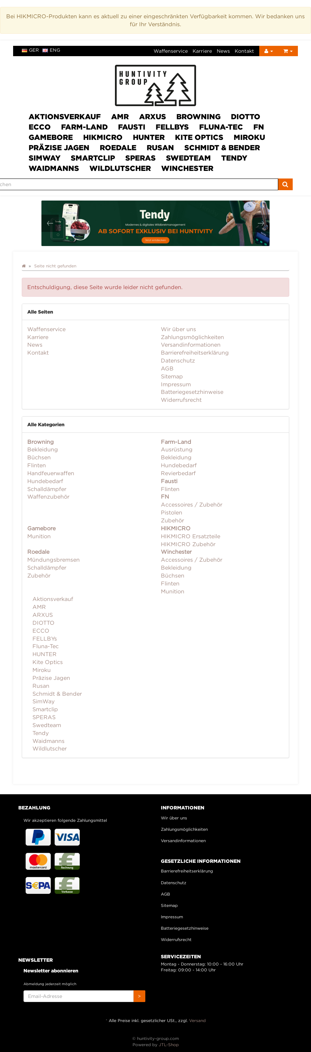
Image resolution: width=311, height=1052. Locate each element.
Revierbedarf (178, 473)
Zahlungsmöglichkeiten (192, 337)
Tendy (234, 158)
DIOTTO (245, 116)
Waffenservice (171, 50)
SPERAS (140, 158)
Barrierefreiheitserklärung (195, 352)
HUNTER (149, 137)
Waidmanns (54, 168)
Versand (197, 1020)
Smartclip (93, 158)
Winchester (187, 168)
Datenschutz (178, 360)
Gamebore (51, 137)
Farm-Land (84, 127)
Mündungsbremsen (53, 559)
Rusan (160, 147)
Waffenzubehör (48, 496)
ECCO (40, 127)
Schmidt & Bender (222, 147)
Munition (39, 536)
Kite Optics (199, 137)
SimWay (44, 158)
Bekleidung (42, 449)
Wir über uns (178, 329)
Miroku (249, 137)
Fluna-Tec (221, 127)
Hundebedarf (45, 481)
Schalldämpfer (46, 489)
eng (51, 50)
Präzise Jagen (59, 147)
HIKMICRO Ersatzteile (190, 536)
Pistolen (171, 512)
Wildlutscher (120, 168)
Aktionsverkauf (65, 116)
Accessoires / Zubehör (191, 504)
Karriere (202, 50)
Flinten (36, 465)
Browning (198, 116)
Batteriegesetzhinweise (192, 392)
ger (30, 50)
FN (258, 127)
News (223, 50)
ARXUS (152, 116)
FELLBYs (172, 127)
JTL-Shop (169, 1044)
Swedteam (188, 158)
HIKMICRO (103, 137)
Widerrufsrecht (181, 400)
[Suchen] (285, 184)
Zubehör (172, 520)
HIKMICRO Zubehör (188, 544)
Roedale (118, 147)
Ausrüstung (177, 449)
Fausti (131, 127)
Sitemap (172, 376)
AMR (120, 116)
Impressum (176, 384)
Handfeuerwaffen (50, 473)
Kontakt (244, 50)
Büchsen (39, 457)
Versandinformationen (191, 344)
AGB (167, 368)
